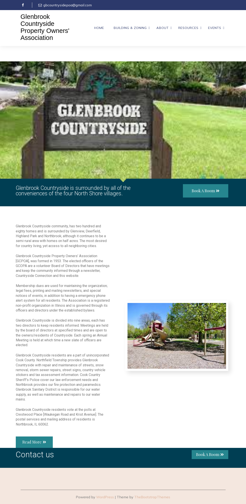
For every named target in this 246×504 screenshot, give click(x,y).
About (162, 28)
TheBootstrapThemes (152, 497)
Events (214, 28)
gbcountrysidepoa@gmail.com (65, 5)
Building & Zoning (130, 28)
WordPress (105, 497)
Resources (188, 28)
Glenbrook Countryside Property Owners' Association (45, 27)
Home (99, 28)
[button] (205, 191)
